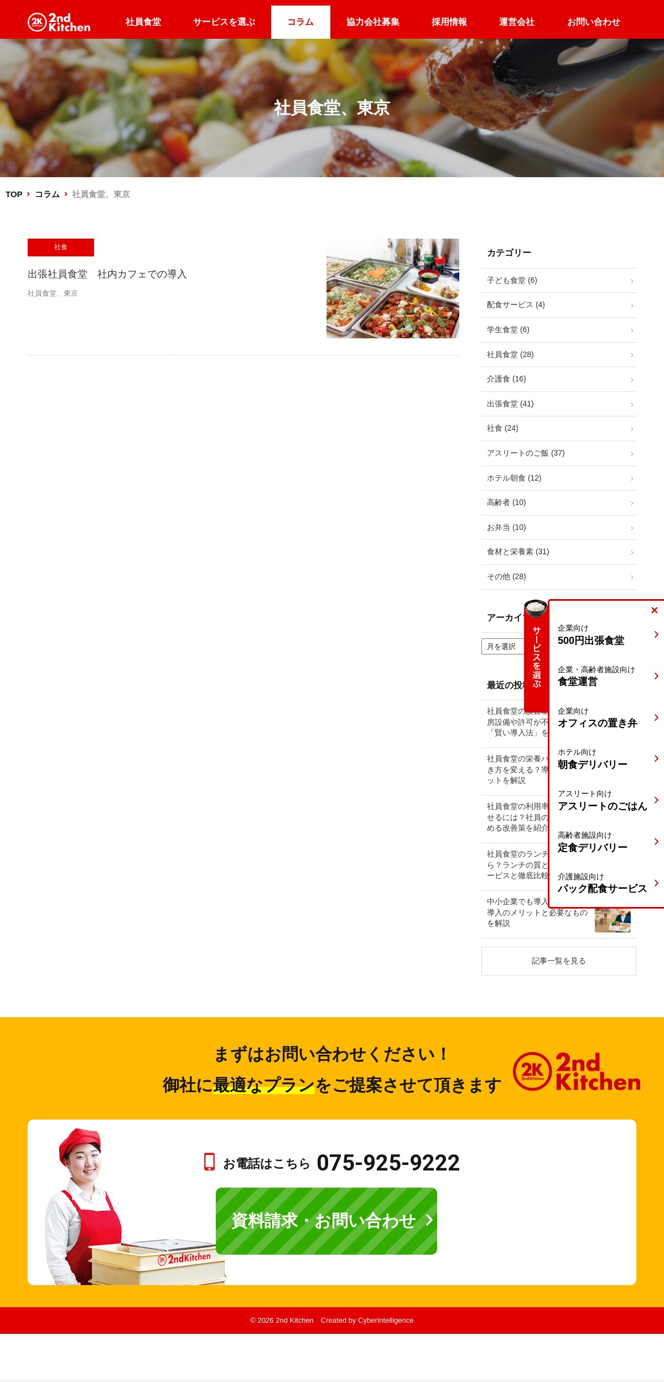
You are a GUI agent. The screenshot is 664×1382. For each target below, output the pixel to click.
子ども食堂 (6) (512, 280)
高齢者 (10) (506, 502)
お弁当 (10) (506, 527)
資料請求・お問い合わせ (323, 1220)
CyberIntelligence (385, 1320)
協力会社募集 (373, 22)
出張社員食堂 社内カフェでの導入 (107, 274)
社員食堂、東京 (53, 293)
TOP (14, 194)
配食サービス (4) (516, 304)
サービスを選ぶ (224, 22)
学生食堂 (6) (508, 329)
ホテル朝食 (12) (514, 477)
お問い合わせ (593, 22)
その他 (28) (506, 576)
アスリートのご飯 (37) (526, 452)
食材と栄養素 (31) (518, 551)
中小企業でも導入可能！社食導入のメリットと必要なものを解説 (537, 912)
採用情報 (449, 22)
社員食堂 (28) (510, 354)
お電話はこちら (341, 1163)
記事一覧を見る (559, 960)
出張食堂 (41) (510, 403)
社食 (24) (502, 428)
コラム (300, 22)
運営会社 (517, 22)
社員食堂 (143, 22)
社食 (61, 247)
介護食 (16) (506, 378)
